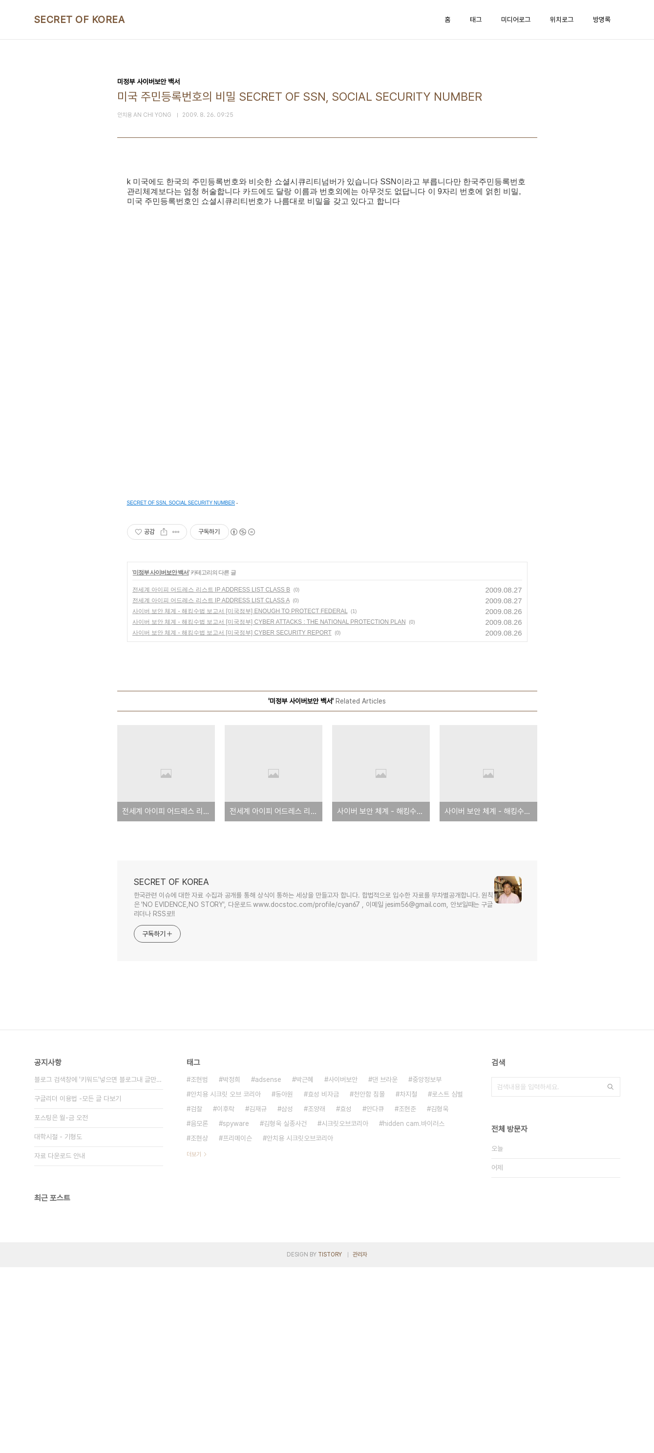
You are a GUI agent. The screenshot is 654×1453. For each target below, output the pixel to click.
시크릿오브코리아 (344, 1309)
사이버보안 (343, 1265)
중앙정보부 (427, 1265)
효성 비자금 (323, 1280)
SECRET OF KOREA (79, 19)
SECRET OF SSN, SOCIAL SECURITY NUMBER (181, 688)
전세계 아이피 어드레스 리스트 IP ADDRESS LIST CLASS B (211, 775)
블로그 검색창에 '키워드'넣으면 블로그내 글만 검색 (98, 1265)
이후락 (225, 1295)
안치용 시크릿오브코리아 (300, 1324)
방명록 (602, 19)
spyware (236, 1309)
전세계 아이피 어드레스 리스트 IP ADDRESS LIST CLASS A (211, 786)
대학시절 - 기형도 (58, 1322)
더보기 (194, 1340)
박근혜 (305, 1265)
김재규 (258, 1295)
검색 (610, 1272)
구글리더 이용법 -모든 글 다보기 (77, 1284)
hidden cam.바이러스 (413, 1309)
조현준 (407, 1295)
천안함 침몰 (369, 1280)
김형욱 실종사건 (285, 1309)
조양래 (316, 1295)
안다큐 (375, 1295)
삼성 (287, 1295)
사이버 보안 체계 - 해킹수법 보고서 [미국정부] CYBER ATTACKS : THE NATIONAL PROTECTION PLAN (269, 807)
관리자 (360, 1440)
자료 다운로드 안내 (59, 1341)
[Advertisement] (327, 269)
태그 (476, 19)
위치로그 (561, 19)
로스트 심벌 (447, 1280)
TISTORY (330, 1440)
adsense (268, 1265)
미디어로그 (515, 19)
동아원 (284, 1280)
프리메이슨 (237, 1324)
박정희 (231, 1265)
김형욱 (439, 1295)
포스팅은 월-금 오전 (61, 1303)
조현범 (199, 1265)
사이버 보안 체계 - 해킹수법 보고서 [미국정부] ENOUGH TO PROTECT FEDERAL (240, 796)
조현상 (199, 1324)
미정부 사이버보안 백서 (161, 758)
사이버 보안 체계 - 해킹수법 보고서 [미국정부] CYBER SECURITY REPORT (232, 818)
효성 (346, 1295)
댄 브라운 (385, 1265)
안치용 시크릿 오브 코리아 (225, 1280)
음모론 (199, 1309)
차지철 (408, 1280)
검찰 (196, 1295)
